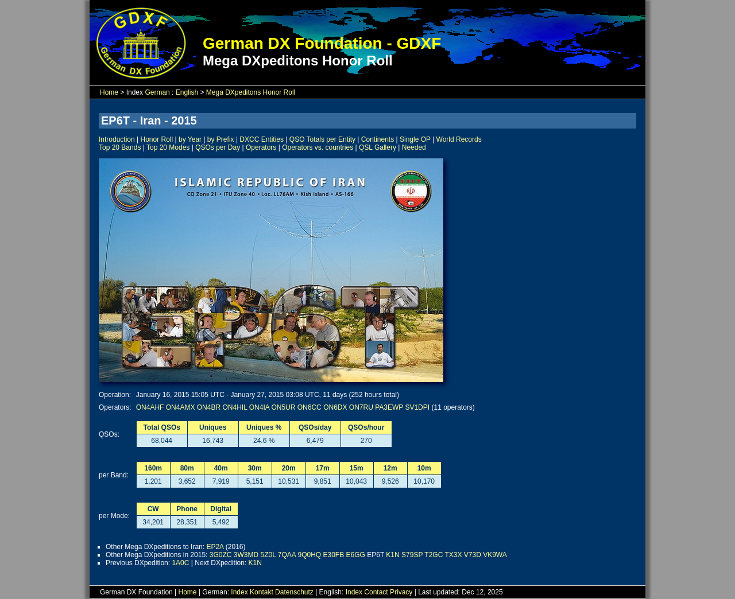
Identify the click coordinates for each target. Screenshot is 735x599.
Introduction (117, 139)
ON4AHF (150, 407)
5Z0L (268, 555)
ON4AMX (180, 407)
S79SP (412, 555)
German (157, 92)
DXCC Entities (261, 139)
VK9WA (495, 555)
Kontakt (261, 592)
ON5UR (283, 407)
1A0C (180, 563)
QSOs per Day (217, 147)
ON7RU (361, 407)
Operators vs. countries (317, 147)
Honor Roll (157, 139)
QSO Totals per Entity (322, 139)
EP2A (214, 547)
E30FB (333, 555)
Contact (376, 592)
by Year (190, 139)
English (187, 92)
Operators (261, 147)
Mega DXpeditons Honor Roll (250, 92)
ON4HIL (234, 407)
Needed (414, 147)
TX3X (453, 555)
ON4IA (259, 407)
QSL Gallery (377, 147)
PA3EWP (389, 407)
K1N (392, 555)
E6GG (355, 555)
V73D (472, 555)
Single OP (415, 139)
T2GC (433, 555)
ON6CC (309, 407)
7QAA (287, 555)
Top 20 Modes (167, 147)
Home (109, 92)
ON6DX (335, 407)
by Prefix (220, 139)
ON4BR (208, 407)
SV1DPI (417, 407)
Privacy (401, 592)
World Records (459, 139)
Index (239, 592)
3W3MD (246, 555)
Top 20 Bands (120, 147)
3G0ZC (221, 555)
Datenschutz (294, 592)
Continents (377, 139)
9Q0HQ (309, 555)
